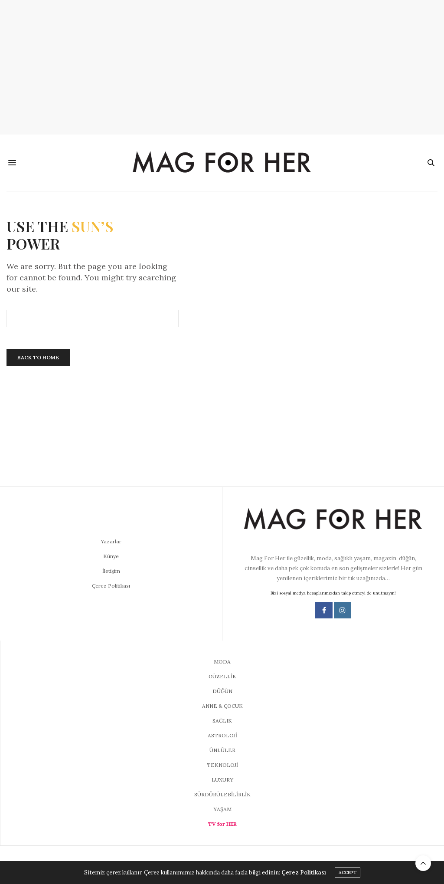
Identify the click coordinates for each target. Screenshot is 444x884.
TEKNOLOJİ (222, 765)
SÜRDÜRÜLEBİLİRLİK (222, 794)
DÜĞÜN (222, 691)
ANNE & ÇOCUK (222, 706)
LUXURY (222, 779)
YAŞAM (222, 809)
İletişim (111, 571)
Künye (111, 556)
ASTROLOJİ (222, 735)
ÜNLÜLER (222, 750)
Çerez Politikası (111, 585)
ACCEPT (347, 872)
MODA (222, 661)
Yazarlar (111, 541)
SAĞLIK (222, 720)
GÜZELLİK (222, 676)
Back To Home (38, 357)
